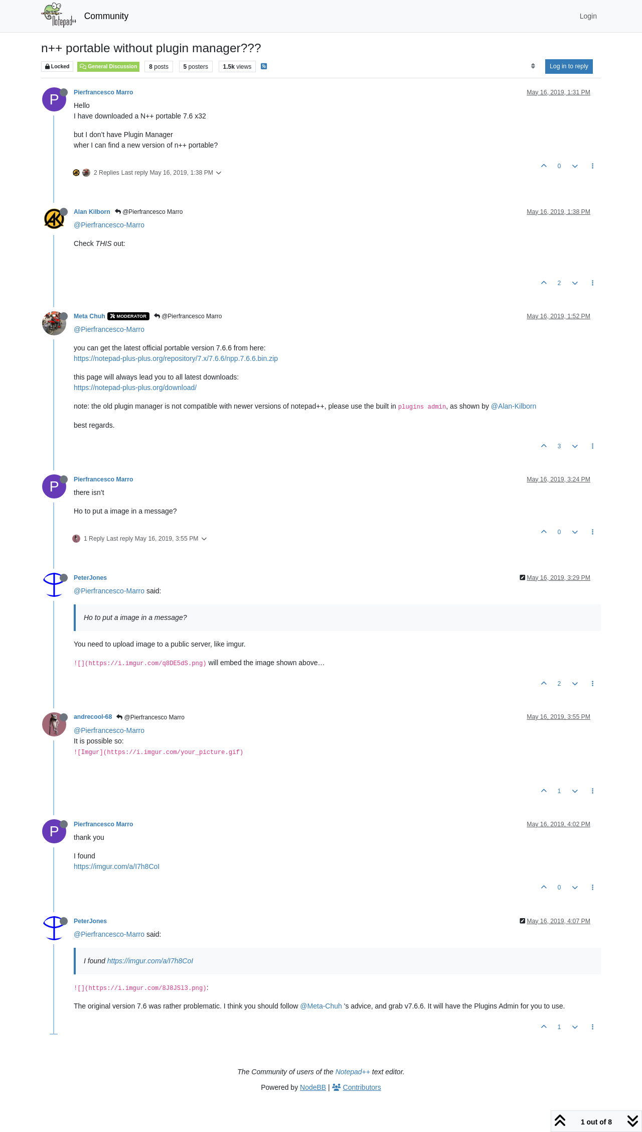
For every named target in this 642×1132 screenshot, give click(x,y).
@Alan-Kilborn (513, 406)
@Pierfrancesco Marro (149, 211)
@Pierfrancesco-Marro (109, 225)
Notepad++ (353, 1072)
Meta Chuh (89, 316)
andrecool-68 (93, 716)
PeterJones (90, 577)
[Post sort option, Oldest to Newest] (533, 66)
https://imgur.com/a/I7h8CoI (116, 866)
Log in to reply (569, 66)
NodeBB (313, 1087)
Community (106, 16)
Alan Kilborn (92, 211)
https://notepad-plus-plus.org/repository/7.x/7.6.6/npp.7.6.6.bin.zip (176, 358)
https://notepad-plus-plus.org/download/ (135, 388)
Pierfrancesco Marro (103, 92)
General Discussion (108, 66)
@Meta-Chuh (321, 1006)
